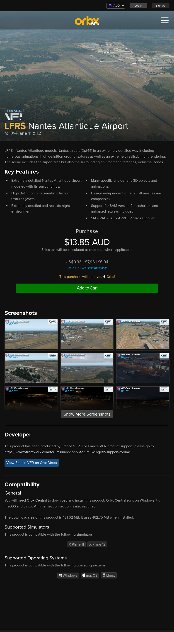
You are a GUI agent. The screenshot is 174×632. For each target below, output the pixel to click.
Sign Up (160, 5)
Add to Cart (87, 288)
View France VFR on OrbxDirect (31, 463)
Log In (138, 5)
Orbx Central (37, 500)
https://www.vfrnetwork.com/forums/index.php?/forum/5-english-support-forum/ (67, 452)
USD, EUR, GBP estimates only (87, 268)
